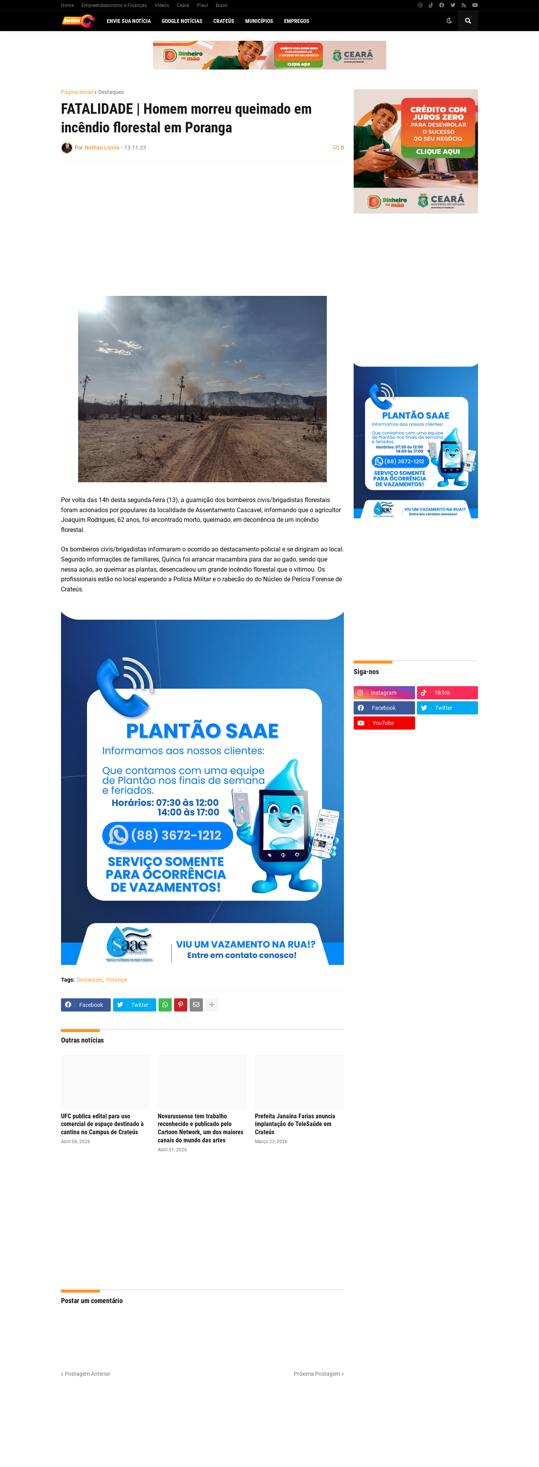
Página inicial (77, 92)
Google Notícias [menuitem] (182, 21)
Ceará (183, 5)
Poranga (116, 979)
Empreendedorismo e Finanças (114, 5)
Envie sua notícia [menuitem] (129, 21)
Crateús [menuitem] (223, 21)
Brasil (221, 5)
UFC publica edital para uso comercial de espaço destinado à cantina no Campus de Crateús (102, 1124)
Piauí (202, 5)
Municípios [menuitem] (259, 21)
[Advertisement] (194, 224)
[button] (449, 21)
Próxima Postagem (317, 1374)
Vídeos (162, 5)
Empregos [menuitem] (296, 21)
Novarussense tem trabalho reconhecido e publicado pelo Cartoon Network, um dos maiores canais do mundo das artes (200, 1128)
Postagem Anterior (87, 1374)
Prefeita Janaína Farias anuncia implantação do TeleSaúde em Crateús (295, 1124)
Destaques (111, 92)
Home (67, 5)
